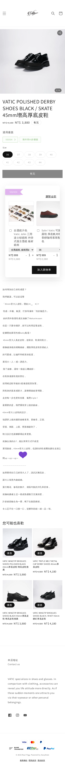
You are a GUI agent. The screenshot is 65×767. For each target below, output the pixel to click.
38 (29, 154)
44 (40, 162)
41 (7, 162)
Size (5, 147)
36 (7, 154)
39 (40, 154)
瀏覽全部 (51, 196)
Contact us (14, 664)
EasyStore (45, 755)
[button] (4, 13)
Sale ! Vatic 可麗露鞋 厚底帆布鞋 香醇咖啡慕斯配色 (48, 236)
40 (51, 154)
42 (18, 162)
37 (18, 154)
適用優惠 (8, 132)
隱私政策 (32, 760)
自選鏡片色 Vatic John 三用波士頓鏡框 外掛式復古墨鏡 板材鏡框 (21, 237)
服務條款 (23, 760)
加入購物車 (44, 269)
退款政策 (41, 760)
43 (29, 162)
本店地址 (13, 660)
